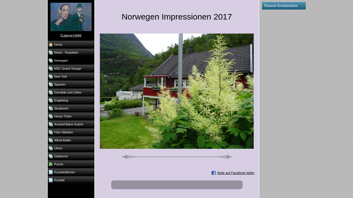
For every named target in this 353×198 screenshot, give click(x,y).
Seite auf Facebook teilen (235, 173)
